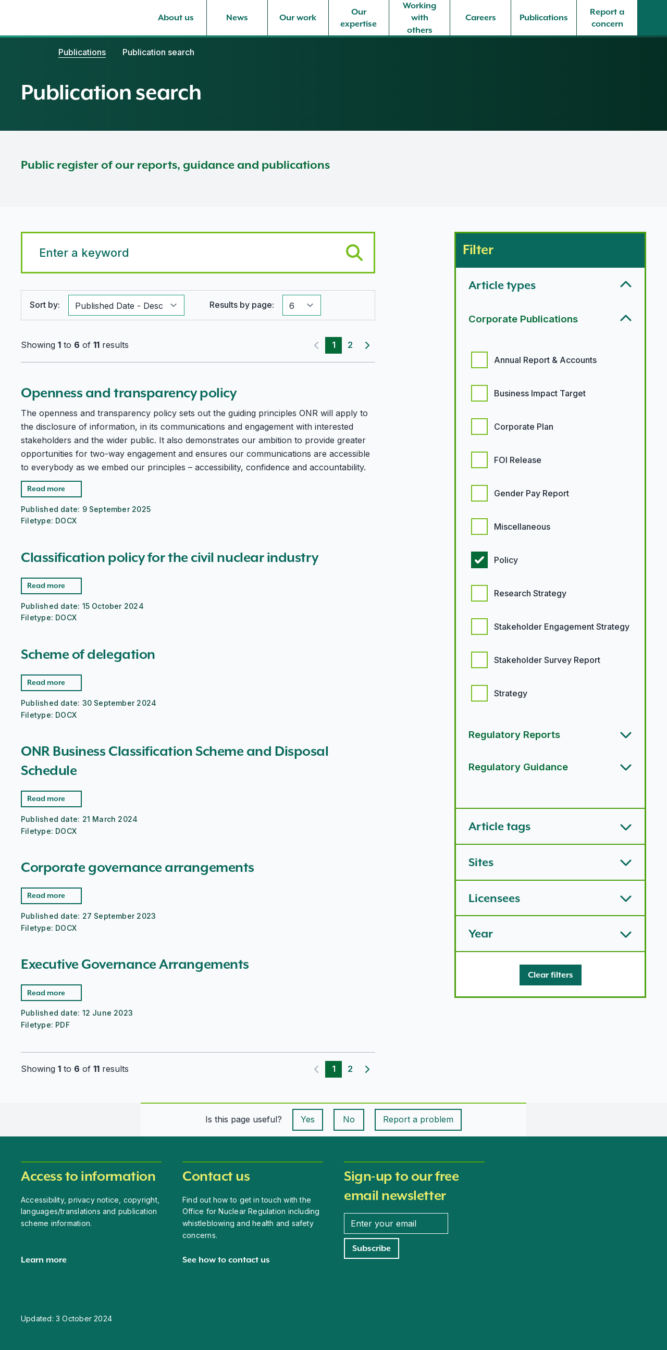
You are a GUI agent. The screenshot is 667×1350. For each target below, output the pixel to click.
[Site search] (652, 17)
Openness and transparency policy (128, 392)
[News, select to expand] (237, 17)
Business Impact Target (540, 393)
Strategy (510, 693)
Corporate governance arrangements (137, 867)
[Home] (31, 52)
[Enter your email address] (396, 1223)
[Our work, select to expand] (298, 17)
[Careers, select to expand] (480, 17)
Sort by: (45, 304)
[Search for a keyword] (198, 252)
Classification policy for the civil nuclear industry (169, 557)
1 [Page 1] (334, 345)
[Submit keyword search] (354, 252)
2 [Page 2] (350, 345)
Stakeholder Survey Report (547, 660)
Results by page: (241, 304)
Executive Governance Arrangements (135, 964)
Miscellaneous (522, 526)
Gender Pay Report (531, 493)
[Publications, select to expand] (543, 17)
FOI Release (517, 460)
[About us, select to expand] (176, 17)
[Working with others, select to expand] (419, 17)
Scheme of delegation (88, 654)
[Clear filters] (551, 975)
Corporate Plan (523, 426)
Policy (506, 560)
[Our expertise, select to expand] (359, 17)
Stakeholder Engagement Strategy (561, 626)
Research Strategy (530, 593)
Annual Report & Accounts (545, 360)
